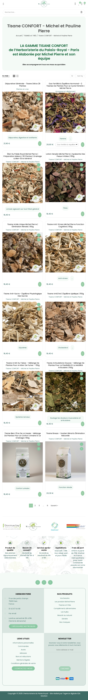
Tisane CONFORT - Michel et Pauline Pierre (23, 162)
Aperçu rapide (38, 99)
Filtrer (5, 76)
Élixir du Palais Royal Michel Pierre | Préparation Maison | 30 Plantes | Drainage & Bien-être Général (22, 156)
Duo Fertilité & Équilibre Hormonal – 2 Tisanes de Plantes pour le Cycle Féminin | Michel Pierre (65, 85)
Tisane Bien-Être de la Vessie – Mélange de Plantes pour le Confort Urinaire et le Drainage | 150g (22, 435)
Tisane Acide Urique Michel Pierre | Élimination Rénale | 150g (22, 225)
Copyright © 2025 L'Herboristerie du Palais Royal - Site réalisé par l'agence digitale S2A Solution (44, 694)
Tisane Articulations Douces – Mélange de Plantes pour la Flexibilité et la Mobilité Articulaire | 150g (65, 365)
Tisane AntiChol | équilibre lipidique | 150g (65, 293)
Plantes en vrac (22, 89)
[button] (23, 626)
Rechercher (81, 12)
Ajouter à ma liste (38, 94)
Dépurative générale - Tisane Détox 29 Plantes (22, 84)
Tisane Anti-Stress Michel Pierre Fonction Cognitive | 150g (65, 225)
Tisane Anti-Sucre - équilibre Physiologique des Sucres (23, 294)
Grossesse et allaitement (65, 91)
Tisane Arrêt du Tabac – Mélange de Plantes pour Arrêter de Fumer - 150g (23, 364)
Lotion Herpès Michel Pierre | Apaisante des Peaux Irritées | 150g (65, 155)
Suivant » (54, 505)
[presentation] (63, 660)
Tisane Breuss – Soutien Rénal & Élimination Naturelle (65, 434)
